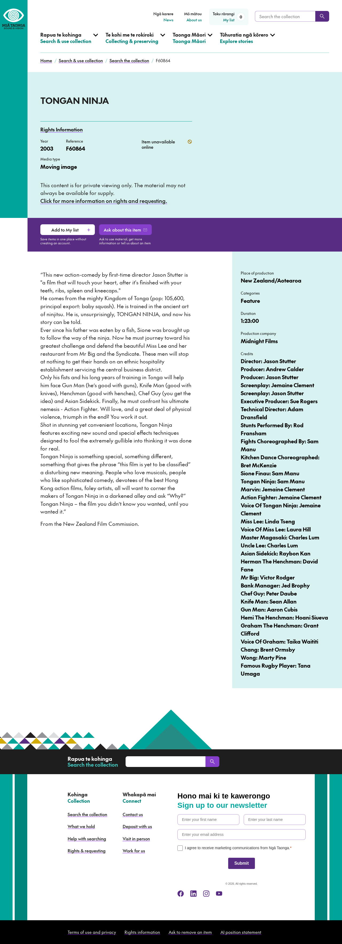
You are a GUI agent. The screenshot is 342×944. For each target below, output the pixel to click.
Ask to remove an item (190, 932)
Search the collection (129, 60)
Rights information (142, 932)
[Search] (322, 16)
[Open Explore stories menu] (247, 42)
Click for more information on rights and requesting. (103, 201)
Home (46, 60)
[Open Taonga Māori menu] (192, 42)
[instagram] (206, 893)
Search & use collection (81, 60)
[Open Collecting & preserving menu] (135, 42)
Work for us (134, 850)
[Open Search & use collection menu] (69, 42)
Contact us (133, 814)
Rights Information (61, 129)
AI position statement (240, 932)
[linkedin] (193, 893)
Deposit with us (137, 826)
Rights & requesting (87, 850)
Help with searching (87, 838)
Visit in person (136, 838)
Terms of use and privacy (92, 932)
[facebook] (180, 893)
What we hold (81, 826)
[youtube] (219, 893)
